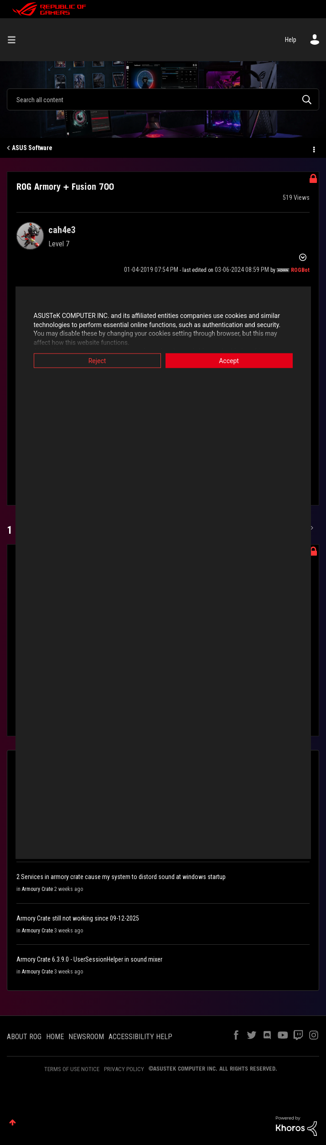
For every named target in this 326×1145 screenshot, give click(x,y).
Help (290, 39)
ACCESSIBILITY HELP (140, 1036)
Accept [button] (229, 360)
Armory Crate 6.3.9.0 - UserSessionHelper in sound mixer (89, 959)
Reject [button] (97, 360)
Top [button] (12, 1122)
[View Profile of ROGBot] (300, 270)
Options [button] (313, 148)
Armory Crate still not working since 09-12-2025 (77, 918)
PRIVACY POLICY (124, 1069)
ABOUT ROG (24, 1036)
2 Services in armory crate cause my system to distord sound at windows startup (121, 876)
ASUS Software (32, 147)
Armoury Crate (37, 889)
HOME (55, 1036)
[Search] (163, 99)
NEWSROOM (86, 1036)
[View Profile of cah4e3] (62, 229)
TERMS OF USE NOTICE (71, 1069)
